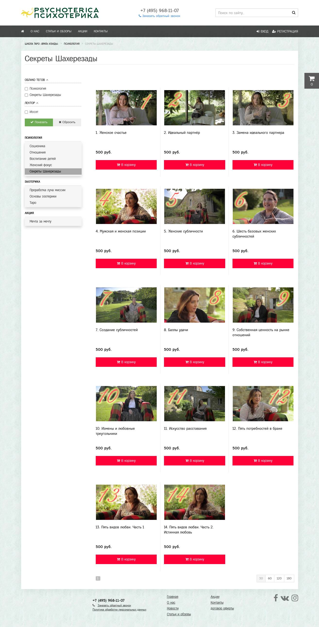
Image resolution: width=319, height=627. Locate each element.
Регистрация (285, 31)
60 (270, 578)
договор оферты (222, 608)
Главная (172, 597)
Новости (173, 608)
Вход (262, 31)
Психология (33, 137)
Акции (82, 31)
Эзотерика (32, 181)
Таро (33, 203)
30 (261, 578)
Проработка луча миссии (47, 190)
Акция (29, 213)
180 (289, 578)
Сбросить (67, 122)
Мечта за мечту (40, 221)
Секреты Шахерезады (45, 171)
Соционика (37, 146)
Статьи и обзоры (58, 31)
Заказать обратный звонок (159, 16)
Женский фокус (41, 165)
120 (279, 578)
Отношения (38, 152)
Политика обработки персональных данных (119, 609)
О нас (35, 31)
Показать (38, 122)
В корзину (126, 165)
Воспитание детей (43, 159)
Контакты (101, 31)
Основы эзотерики (43, 196)
